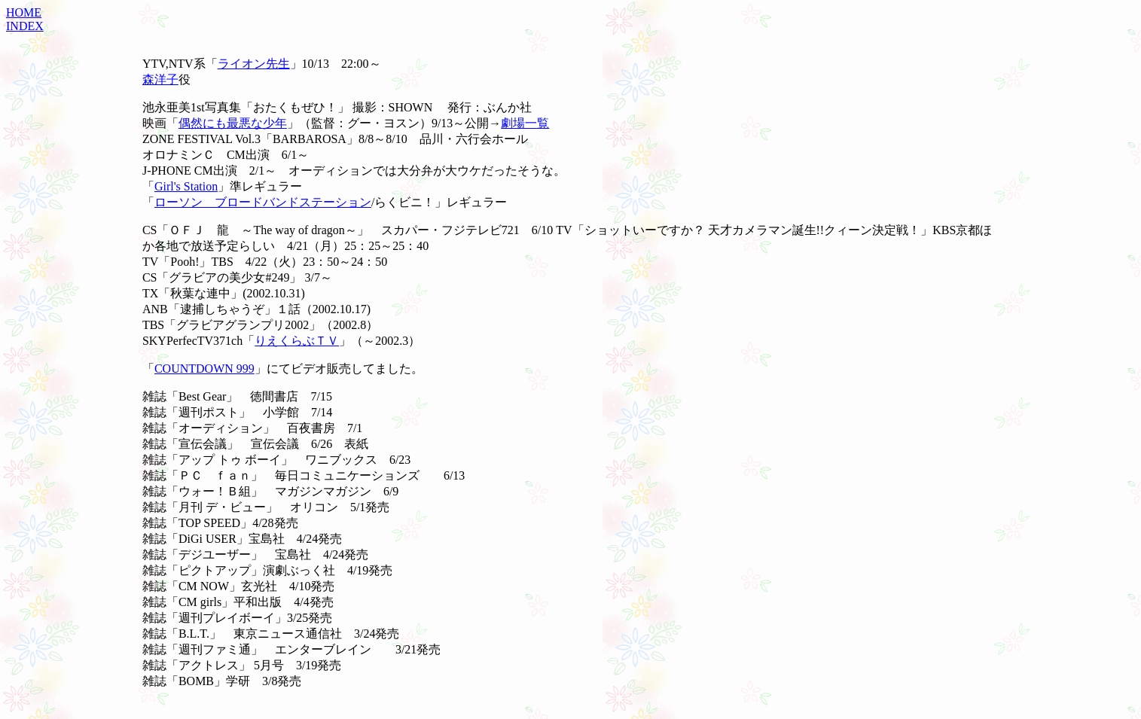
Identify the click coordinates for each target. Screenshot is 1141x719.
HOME (23, 12)
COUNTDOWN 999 (204, 368)
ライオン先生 (254, 63)
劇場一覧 (525, 123)
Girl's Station (186, 186)
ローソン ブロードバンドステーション (262, 202)
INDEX (25, 26)
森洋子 (160, 79)
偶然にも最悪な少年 (232, 123)
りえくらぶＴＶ (297, 340)
